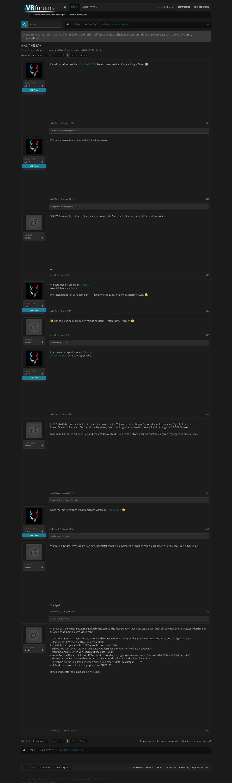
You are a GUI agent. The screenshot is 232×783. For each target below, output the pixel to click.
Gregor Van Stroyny (59, 206)
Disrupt (88, 352)
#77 (207, 493)
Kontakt (150, 767)
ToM (66, 500)
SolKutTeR (30, 83)
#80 (207, 730)
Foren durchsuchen (112, 14)
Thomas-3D (55, 500)
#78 (207, 529)
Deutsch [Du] (62, 767)
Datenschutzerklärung (177, 767)
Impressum (197, 767)
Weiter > (83, 55)
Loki (85, 50)
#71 (207, 123)
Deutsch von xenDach (89, 779)
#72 (207, 199)
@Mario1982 (113, 509)
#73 (207, 275)
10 (76, 55)
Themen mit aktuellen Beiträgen (83, 14)
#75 (207, 335)
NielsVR (28, 235)
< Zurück (39, 55)
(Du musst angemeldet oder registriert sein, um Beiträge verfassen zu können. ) (175, 741)
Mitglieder (92, 7)
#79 (207, 611)
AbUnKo (54, 130)
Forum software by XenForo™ (47, 779)
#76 (207, 414)
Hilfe (159, 767)
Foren (78, 7)
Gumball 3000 (88, 64)
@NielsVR (84, 284)
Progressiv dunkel (40, 767)
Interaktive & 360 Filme (54, 50)
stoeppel (66, 130)
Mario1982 (29, 442)
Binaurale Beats (58, 355)
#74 (207, 311)
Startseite (138, 767)
